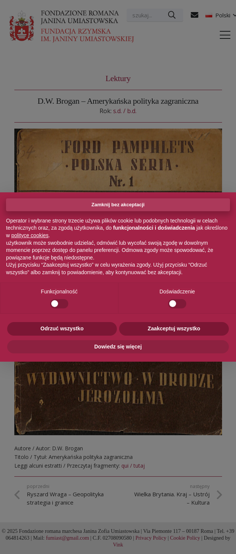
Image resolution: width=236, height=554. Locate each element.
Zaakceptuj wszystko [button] (174, 328)
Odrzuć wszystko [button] (61, 328)
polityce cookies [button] (30, 235)
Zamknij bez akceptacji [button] (118, 204)
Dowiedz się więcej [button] (118, 347)
